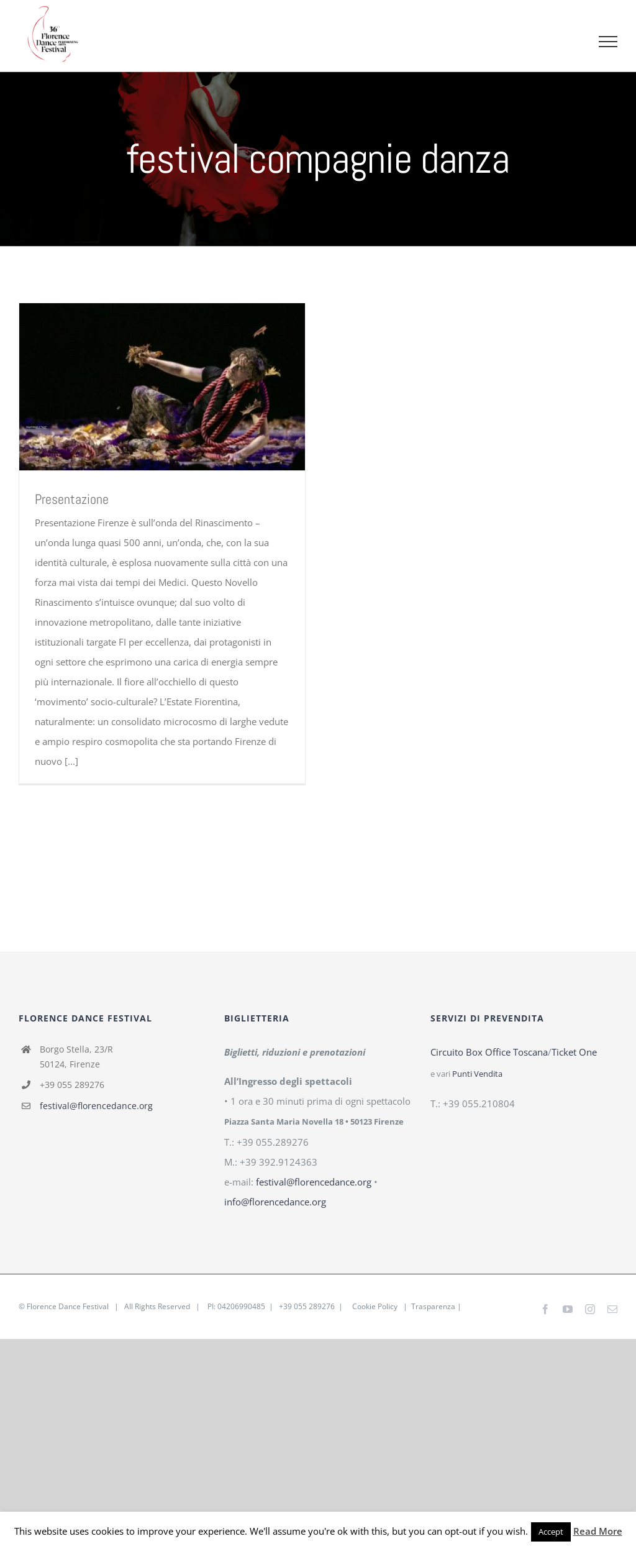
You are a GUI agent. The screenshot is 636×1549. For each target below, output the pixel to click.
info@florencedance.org (275, 1201)
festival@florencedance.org (96, 1106)
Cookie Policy (375, 1306)
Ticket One (574, 1052)
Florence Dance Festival (68, 1306)
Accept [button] (550, 1531)
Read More (597, 1531)
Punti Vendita (477, 1074)
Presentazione (72, 499)
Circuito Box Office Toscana (489, 1052)
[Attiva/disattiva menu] (608, 41)
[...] (71, 761)
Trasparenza (433, 1306)
